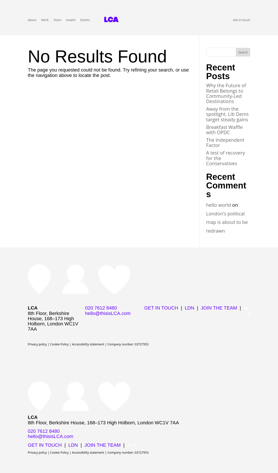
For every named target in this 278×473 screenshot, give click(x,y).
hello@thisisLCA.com (108, 313)
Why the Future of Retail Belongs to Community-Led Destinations (226, 93)
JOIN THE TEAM (219, 308)
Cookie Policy (59, 344)
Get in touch (241, 20)
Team (57, 20)
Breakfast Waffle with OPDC (224, 129)
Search (243, 52)
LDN (189, 308)
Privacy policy (37, 344)
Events (85, 20)
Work (44, 20)
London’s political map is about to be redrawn (227, 222)
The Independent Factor (225, 142)
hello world (218, 205)
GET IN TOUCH (161, 308)
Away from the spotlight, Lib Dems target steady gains (227, 113)
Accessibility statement (88, 344)
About (32, 20)
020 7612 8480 (101, 308)
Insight (71, 20)
